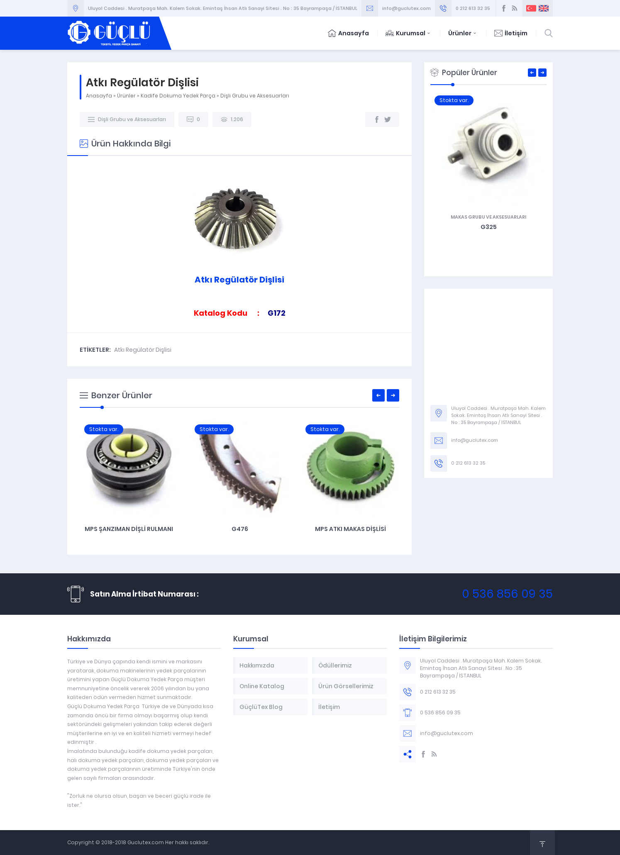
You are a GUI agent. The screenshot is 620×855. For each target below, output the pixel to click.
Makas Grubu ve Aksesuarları (488, 217)
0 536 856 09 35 (507, 594)
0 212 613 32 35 (473, 8)
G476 (350, 529)
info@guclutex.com (406, 8)
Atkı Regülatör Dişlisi (142, 350)
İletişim (510, 33)
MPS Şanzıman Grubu (128, 529)
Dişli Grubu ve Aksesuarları (254, 95)
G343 (488, 227)
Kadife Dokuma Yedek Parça (178, 95)
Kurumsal (409, 33)
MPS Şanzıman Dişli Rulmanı (239, 529)
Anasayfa (348, 33)
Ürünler (463, 33)
